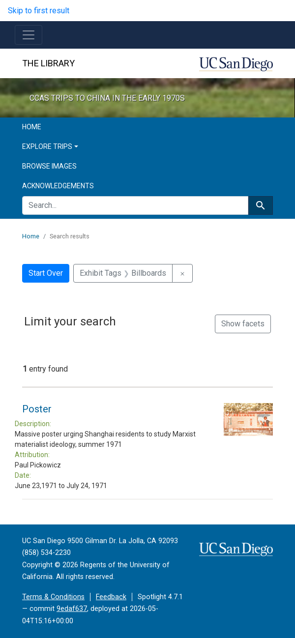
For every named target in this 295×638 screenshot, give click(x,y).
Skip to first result (38, 10)
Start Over (46, 273)
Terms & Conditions (53, 597)
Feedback (111, 597)
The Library (48, 63)
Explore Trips (47, 146)
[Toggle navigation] (28, 35)
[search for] (135, 205)
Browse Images (49, 166)
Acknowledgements (58, 186)
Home (31, 127)
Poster (37, 409)
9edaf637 (72, 609)
